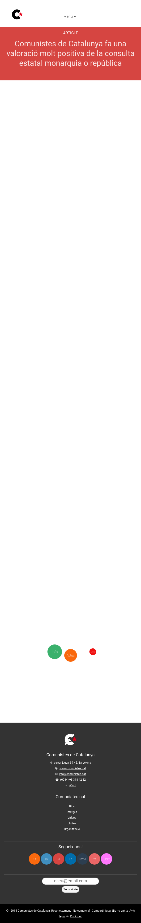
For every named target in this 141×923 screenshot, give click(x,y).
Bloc (72, 806)
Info (55, 651)
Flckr (107, 859)
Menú (69, 16)
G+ (58, 859)
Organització (72, 829)
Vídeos (72, 817)
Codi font (76, 916)
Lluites (72, 823)
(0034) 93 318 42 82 (73, 779)
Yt (94, 859)
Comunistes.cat (70, 796)
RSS (34, 859)
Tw (46, 859)
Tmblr (82, 859)
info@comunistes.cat (72, 774)
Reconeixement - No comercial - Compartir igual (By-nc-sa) (88, 910)
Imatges (72, 812)
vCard (72, 785)
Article (70, 33)
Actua (70, 632)
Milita (122, 651)
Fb (70, 859)
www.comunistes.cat (73, 768)
